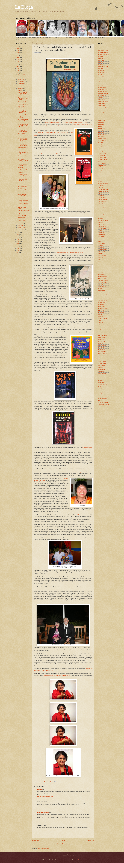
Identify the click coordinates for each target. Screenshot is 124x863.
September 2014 (22, 81)
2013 (18, 232)
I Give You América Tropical (22, 208)
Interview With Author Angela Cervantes (22, 165)
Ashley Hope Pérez (102, 89)
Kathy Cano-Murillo (102, 207)
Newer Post (36, 840)
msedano (39, 789)
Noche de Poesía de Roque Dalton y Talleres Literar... (22, 195)
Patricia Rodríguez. (78, 472)
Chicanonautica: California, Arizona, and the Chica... (23, 219)
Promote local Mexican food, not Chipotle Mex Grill (23, 125)
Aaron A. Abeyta (101, 48)
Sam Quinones (101, 329)
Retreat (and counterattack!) (22, 189)
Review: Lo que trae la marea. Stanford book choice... (23, 111)
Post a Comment (40, 834)
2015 (18, 70)
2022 (18, 55)
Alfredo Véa (100, 64)
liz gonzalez (100, 218)
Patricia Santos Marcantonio (101, 291)
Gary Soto (100, 161)
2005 (18, 250)
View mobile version (63, 844)
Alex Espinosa (101, 60)
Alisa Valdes (100, 68)
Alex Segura (100, 62)
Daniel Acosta (101, 122)
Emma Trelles (101, 146)
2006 (18, 248)
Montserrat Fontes (102, 272)
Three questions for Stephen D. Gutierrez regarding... (23, 116)
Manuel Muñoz (101, 232)
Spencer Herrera (101, 349)
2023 (18, 52)
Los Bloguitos (101, 392)
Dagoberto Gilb (101, 120)
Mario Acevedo (101, 243)
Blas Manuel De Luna (103, 93)
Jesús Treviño (101, 179)
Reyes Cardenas (101, 302)
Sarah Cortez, (56, 405)
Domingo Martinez (102, 138)
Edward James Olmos (82, 514)
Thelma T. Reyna (102, 361)
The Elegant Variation (103, 402)
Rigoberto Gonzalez (102, 308)
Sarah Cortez (101, 333)
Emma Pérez (101, 144)
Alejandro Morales (102, 58)
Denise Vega (101, 132)
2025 (18, 48)
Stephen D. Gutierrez (102, 357)
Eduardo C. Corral (102, 140)
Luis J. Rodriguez (102, 228)
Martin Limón (101, 247)
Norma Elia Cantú (102, 278)
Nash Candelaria (101, 274)
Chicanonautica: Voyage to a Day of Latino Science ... (23, 160)
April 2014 (20, 223)
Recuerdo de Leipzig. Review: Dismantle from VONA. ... (22, 139)
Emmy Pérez (101, 149)
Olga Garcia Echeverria (43, 812)
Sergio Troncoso (101, 337)
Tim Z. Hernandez (102, 363)
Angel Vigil (100, 85)
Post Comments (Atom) (43, 848)
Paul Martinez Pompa (103, 294)
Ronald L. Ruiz (101, 316)
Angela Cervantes (102, 87)
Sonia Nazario (101, 347)
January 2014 (21, 229)
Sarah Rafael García (102, 335)
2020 (18, 59)
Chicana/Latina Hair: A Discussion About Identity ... (23, 121)
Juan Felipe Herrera (102, 199)
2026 (18, 46)
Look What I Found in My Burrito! (22, 148)
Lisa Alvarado (101, 216)
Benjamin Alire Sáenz (103, 91)
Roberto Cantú (101, 310)
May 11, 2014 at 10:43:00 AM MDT (45, 821)
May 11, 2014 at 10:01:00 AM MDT (45, 808)
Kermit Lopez (101, 210)
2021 (18, 57)
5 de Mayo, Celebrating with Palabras (23, 204)
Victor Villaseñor (101, 365)
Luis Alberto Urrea (102, 226)
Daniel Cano (100, 126)
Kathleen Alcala (101, 205)
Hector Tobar (101, 170)
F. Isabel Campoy (102, 153)
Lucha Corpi (100, 222)
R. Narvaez (100, 296)
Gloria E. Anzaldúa (102, 163)
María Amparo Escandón (101, 237)
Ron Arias (100, 314)
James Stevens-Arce (102, 177)
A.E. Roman (100, 46)
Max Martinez (101, 253)
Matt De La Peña (102, 251)
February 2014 (21, 227)
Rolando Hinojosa (102, 312)
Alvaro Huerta (101, 74)
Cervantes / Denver (102, 384)
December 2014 (22, 74)
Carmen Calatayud (102, 105)
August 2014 (21, 83)
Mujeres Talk (100, 395)
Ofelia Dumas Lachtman (103, 280)
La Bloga (24, 7)
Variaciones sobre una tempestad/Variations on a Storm (75, 122)
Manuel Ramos (101, 234)
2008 (18, 243)
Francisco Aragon (102, 155)
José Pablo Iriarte (102, 197)
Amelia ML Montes (43, 781)
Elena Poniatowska (22, 215)
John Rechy (100, 187)
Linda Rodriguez (101, 214)
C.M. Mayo (100, 97)
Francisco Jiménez (102, 157)
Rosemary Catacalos (102, 318)
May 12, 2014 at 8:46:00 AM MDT (45, 831)
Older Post (91, 840)
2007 (18, 246)
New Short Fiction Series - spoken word (102, 397)
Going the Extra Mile (22, 186)
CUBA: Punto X (21, 133)
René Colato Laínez (102, 300)
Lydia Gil (100, 230)
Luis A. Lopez (101, 224)
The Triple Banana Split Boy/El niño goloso (50, 125)
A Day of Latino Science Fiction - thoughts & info (23, 212)
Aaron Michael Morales (103, 50)
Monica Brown (101, 270)
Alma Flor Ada (101, 70)
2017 (18, 66)
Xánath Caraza (101, 369)
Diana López (100, 136)
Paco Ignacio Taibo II (102, 286)
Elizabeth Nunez (101, 142)
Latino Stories (101, 390)
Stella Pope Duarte (102, 351)
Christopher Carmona (103, 116)
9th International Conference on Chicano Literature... (23, 144)
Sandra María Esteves (103, 331)
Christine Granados (102, 114)
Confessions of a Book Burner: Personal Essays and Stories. (70, 252)
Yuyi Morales (101, 371)
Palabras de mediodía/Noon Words (53, 122)
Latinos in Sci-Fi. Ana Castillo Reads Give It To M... (23, 200)
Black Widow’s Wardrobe (62, 132)
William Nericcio (101, 367)
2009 (18, 241)
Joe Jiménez (100, 185)
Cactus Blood (53, 132)
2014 (18, 73)
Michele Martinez (102, 266)
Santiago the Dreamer (23, 192)
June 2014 (20, 88)
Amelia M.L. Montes (102, 76)
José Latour (100, 193)
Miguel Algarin (101, 268)
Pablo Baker (100, 284)
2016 (18, 68)
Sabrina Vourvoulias (102, 327)
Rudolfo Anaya (101, 320)
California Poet (101, 382)
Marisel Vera (100, 245)
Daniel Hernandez (102, 128)
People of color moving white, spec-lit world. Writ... (23, 152)
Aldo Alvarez (100, 56)
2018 (18, 64)
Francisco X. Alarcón (102, 159)
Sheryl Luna (100, 343)
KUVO (99, 386)
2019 (18, 61)
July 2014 (20, 86)
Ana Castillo (100, 83)
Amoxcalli (100, 380)
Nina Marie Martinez (102, 276)
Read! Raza (100, 400)
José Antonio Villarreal (103, 191)
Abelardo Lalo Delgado (103, 52)
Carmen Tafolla (101, 109)
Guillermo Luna (101, 168)
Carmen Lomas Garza (103, 107)
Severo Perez (101, 339)
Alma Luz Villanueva (102, 72)
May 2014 (20, 90)
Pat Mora (100, 288)
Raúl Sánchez (101, 298)
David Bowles (101, 130)
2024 (18, 50)
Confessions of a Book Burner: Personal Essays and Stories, (57, 675)
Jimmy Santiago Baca (103, 183)
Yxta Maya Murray (102, 373)
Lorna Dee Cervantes (103, 220)
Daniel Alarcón (101, 124)
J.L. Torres (100, 174)
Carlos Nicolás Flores (103, 101)
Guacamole (20, 167)
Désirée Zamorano (102, 134)
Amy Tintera (100, 81)
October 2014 (21, 79)
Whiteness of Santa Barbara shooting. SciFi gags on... (22, 93)
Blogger (80, 859)
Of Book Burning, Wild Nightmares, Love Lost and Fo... (23, 179)
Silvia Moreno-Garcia (102, 345)
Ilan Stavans (100, 172)
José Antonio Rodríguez (103, 189)
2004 (18, 252)
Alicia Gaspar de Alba (103, 66)
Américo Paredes (102, 79)
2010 (18, 239)
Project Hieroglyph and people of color (23, 183)
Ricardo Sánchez (102, 306)
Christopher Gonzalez (103, 118)
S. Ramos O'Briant (102, 324)
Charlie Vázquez (101, 112)
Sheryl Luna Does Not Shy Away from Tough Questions (23, 130)
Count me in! (21, 136)
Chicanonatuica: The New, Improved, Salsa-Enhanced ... (23, 103)
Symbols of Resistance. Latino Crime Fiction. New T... (23, 98)
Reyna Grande (101, 304)
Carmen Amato (101, 103)
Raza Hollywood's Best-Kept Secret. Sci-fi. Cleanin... (23, 171)
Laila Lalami (100, 388)
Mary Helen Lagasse (102, 249)
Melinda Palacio (101, 259)
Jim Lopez (100, 181)
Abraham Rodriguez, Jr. (103, 54)
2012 (18, 234)
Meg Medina (100, 257)
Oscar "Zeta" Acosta (102, 282)
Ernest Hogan (101, 151)
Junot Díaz (100, 203)
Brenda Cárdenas (102, 95)
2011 (18, 237)
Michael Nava (101, 264)
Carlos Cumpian (101, 99)
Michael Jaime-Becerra (103, 261)
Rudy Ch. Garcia (101, 322)
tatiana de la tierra (102, 359)
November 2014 (22, 77)
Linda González (101, 212)
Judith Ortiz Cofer (102, 201)
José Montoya (101, 195)
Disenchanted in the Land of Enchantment (23, 156)
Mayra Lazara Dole (102, 255)
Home (63, 840)
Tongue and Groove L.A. (103, 404)
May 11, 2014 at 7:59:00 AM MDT (45, 796)
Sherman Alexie (101, 341)
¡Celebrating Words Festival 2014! (22, 175)
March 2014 (21, 225)
